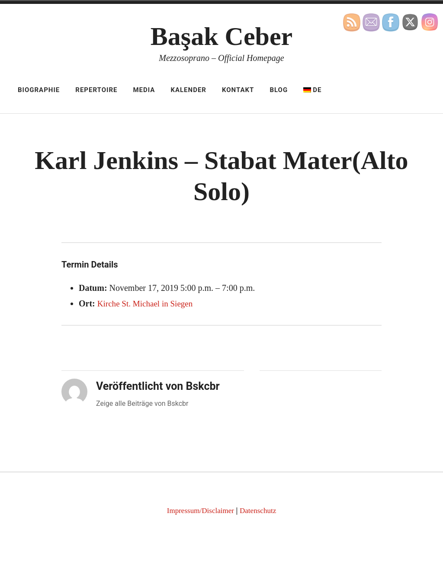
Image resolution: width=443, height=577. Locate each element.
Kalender (188, 90)
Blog (279, 90)
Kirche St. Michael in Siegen (147, 303)
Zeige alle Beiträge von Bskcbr (142, 403)
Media (144, 90)
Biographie (39, 90)
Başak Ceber (221, 36)
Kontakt (238, 90)
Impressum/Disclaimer (199, 510)
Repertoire (96, 90)
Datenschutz (260, 510)
